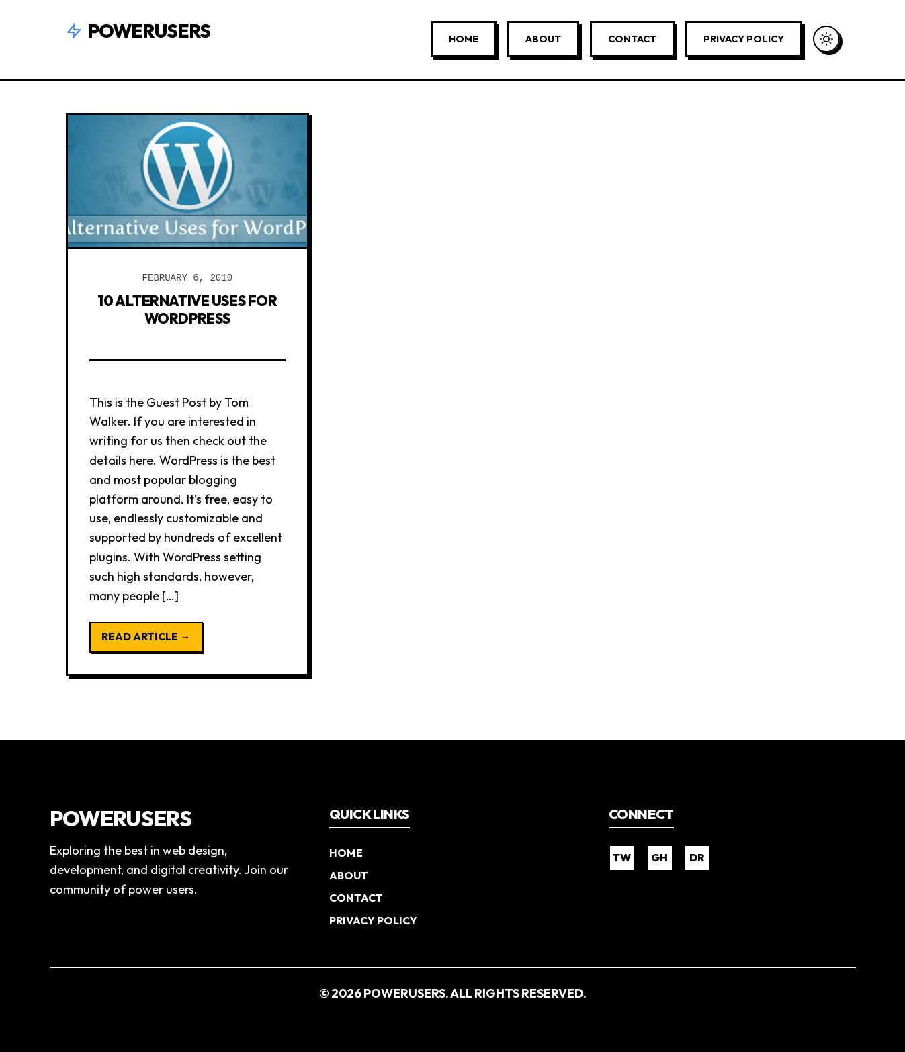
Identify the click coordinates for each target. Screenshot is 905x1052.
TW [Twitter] (622, 857)
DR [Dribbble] (697, 857)
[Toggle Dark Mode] (826, 39)
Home (463, 39)
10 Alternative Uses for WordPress (187, 309)
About (543, 39)
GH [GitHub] (659, 857)
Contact (632, 39)
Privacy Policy (743, 39)
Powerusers (138, 30)
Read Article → (146, 636)
